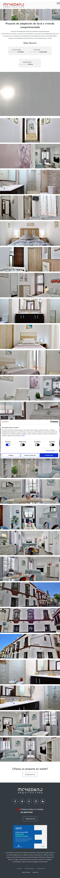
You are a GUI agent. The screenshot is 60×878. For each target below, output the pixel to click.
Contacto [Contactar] (30, 819)
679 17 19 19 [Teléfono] (28, 812)
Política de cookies (41, 868)
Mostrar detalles (50, 450)
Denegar (11, 455)
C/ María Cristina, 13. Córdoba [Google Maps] (31, 809)
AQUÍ (23, 435)
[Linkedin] (29, 801)
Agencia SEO (35, 872)
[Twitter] (22, 801)
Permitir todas (49, 455)
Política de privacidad (29, 868)
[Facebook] (15, 801)
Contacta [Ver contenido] (30, 775)
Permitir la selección (30, 455)
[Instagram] (35, 801)
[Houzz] (42, 801)
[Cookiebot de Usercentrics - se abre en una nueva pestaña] (51, 422)
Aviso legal (19, 868)
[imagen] (30, 130)
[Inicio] (13, 5)
